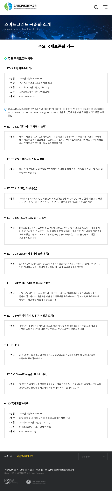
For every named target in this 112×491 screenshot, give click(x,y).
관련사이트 (86, 456)
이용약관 (8, 456)
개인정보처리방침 (25, 456)
